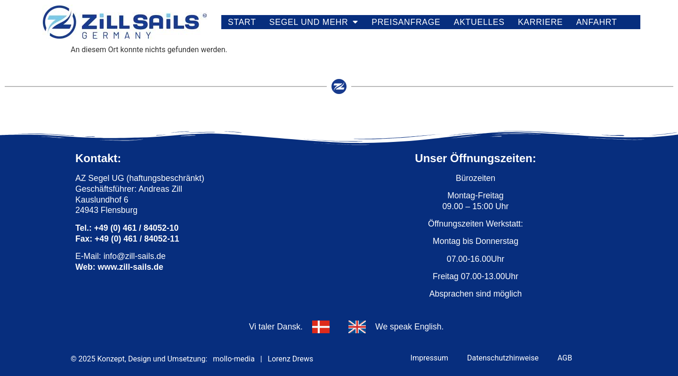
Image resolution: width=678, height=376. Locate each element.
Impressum (430, 357)
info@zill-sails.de (135, 256)
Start (242, 22)
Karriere (540, 22)
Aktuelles (479, 22)
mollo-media (234, 358)
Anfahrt (596, 22)
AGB (564, 357)
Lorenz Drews (291, 358)
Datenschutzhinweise (503, 357)
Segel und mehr (313, 22)
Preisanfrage (405, 22)
